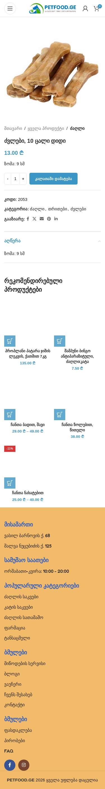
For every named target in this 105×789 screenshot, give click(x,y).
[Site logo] (52, 8)
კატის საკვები (18, 607)
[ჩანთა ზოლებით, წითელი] (77, 396)
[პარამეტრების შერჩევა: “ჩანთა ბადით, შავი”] (9, 414)
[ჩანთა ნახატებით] (27, 465)
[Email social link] (41, 219)
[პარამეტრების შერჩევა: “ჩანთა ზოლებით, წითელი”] (59, 414)
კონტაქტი (14, 704)
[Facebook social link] (28, 219)
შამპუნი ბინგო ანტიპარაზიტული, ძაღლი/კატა (77, 356)
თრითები (57, 208)
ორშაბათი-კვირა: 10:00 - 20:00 (36, 571)
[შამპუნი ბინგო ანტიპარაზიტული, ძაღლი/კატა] (77, 323)
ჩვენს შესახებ (18, 694)
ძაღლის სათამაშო (23, 617)
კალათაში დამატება (53, 179)
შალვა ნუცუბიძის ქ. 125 (28, 546)
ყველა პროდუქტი (46, 128)
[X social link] (34, 219)
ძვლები (78, 208)
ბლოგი (12, 674)
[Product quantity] (15, 179)
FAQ (8, 751)
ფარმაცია (14, 628)
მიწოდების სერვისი (24, 663)
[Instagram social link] (23, 765)
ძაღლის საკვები (21, 596)
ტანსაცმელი (17, 638)
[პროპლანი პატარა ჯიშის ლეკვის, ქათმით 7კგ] (27, 323)
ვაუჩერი (12, 684)
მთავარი (13, 128)
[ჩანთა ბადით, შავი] (27, 396)
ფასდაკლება (18, 730)
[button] (9, 341)
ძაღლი (77, 128)
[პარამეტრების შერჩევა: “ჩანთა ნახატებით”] (9, 483)
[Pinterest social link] (49, 219)
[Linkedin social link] (56, 219)
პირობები (14, 740)
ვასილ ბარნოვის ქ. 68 (27, 535)
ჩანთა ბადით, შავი (28, 425)
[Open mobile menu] (10, 8)
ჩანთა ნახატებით (27, 493)
